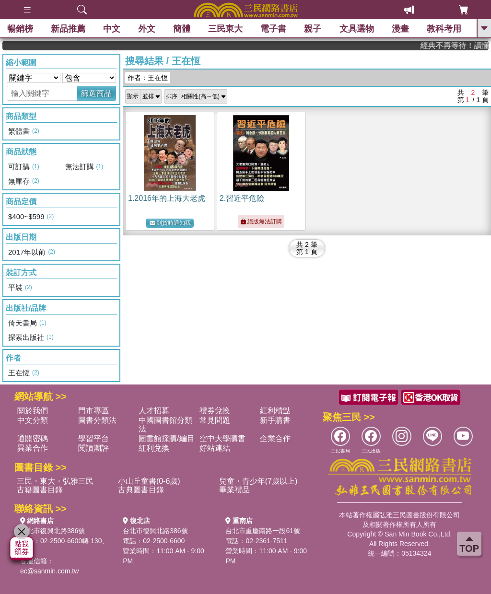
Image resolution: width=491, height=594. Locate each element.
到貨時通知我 (170, 223)
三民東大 (225, 29)
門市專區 (93, 411)
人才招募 (154, 411)
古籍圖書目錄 (40, 490)
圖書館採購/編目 (166, 438)
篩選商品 (96, 93)
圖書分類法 (97, 420)
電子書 (274, 29)
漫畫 (400, 29)
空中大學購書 (222, 438)
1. (166, 198)
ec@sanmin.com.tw (49, 571)
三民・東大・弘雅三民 (55, 481)
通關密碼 (32, 438)
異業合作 (32, 448)
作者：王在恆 (148, 78)
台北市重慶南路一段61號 (262, 531)
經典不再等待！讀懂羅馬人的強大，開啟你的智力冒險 (460, 45)
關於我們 (32, 411)
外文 (146, 29)
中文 (111, 29)
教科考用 (444, 29)
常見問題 (214, 420)
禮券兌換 (214, 411)
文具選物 (356, 29)
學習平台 (93, 438)
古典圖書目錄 (141, 490)
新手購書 (275, 420)
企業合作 (275, 438)
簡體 (181, 29)
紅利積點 (275, 411)
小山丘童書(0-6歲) (149, 481)
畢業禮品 (234, 490)
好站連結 (214, 448)
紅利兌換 (154, 448)
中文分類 (32, 420)
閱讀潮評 (93, 448)
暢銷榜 (20, 29)
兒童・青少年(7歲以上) (258, 481)
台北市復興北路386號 (52, 531)
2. (242, 198)
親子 (313, 29)
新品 (68, 29)
